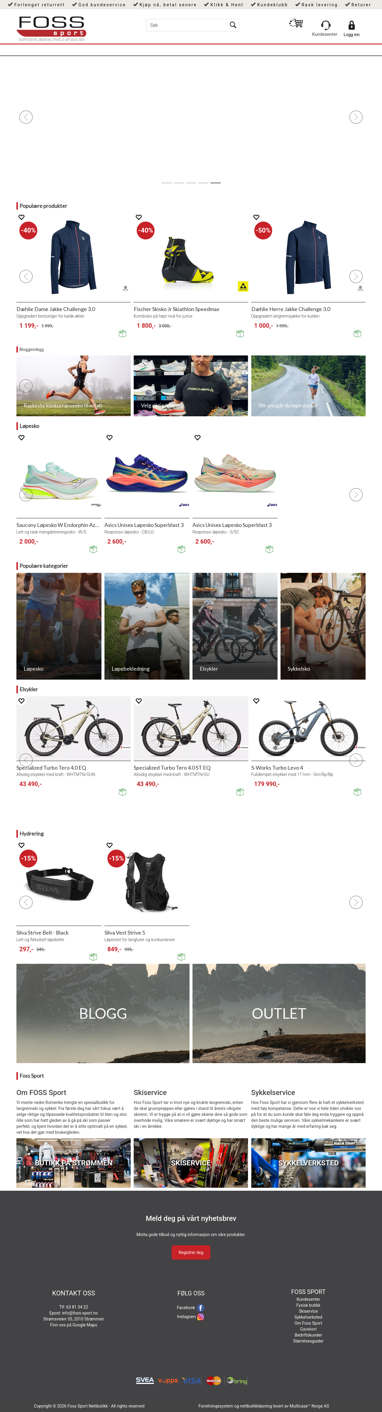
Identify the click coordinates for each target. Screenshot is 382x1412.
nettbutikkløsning (256, 1406)
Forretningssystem (215, 1406)
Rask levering (320, 4)
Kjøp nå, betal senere (168, 4)
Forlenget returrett (39, 4)
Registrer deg (191, 1252)
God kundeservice (102, 4)
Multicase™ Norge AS (309, 1406)
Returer (361, 4)
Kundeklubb (272, 4)
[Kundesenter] (326, 25)
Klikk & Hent (227, 4)
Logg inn (352, 34)
